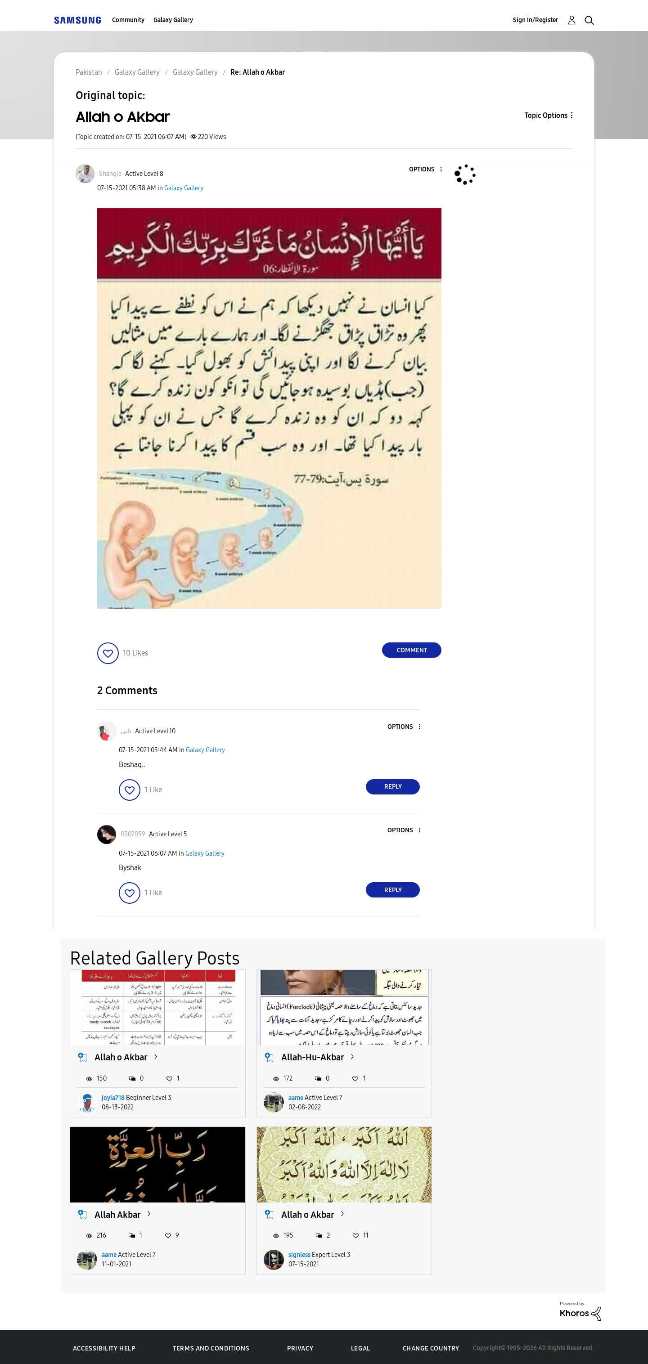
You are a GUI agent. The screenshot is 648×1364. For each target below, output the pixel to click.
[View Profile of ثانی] (126, 731)
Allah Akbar (485, 1056)
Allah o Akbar (121, 1056)
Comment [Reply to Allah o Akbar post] (412, 650)
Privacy (300, 1346)
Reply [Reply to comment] (393, 786)
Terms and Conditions (211, 1346)
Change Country (431, 1346)
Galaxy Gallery (173, 20)
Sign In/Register (535, 20)
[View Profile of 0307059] (133, 834)
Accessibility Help (104, 1346)
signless (113, 1252)
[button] (426, 170)
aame (292, 1096)
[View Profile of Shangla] (110, 174)
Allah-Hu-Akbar (309, 1056)
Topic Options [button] (546, 115)
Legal (360, 1346)
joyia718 (113, 1096)
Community (128, 20)
